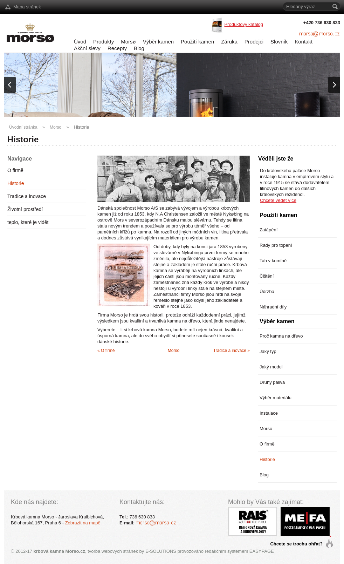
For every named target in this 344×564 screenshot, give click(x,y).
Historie (81, 127)
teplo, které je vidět (28, 222)
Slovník (279, 42)
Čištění (267, 276)
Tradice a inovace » (231, 350)
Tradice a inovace (26, 196)
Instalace (269, 413)
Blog (139, 48)
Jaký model (271, 366)
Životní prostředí (25, 209)
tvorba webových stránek (113, 551)
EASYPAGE (261, 551)
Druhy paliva (272, 382)
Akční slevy (87, 48)
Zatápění (268, 229)
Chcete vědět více (278, 200)
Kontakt (303, 42)
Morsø (128, 42)
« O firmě (106, 350)
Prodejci (254, 42)
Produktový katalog (243, 24)
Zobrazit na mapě (83, 522)
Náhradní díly (273, 307)
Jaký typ (268, 351)
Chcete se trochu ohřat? (296, 543)
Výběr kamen (158, 42)
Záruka (229, 42)
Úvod (80, 42)
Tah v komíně (273, 260)
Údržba (267, 291)
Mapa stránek (27, 6)
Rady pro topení (276, 245)
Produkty (103, 42)
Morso (55, 127)
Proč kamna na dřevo (281, 336)
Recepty (117, 48)
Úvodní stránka (23, 127)
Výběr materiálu (275, 397)
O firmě (15, 170)
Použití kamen (197, 42)
